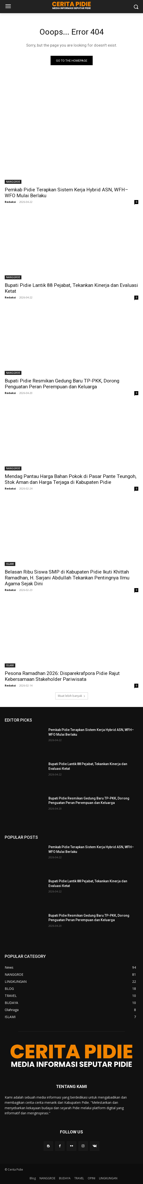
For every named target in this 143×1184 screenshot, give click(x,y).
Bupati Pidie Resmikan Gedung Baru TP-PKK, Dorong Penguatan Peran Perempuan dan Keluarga (62, 383)
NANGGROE (13, 181)
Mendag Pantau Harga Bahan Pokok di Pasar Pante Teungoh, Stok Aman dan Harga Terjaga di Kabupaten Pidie (70, 479)
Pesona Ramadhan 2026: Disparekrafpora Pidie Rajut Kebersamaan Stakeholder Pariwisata (62, 676)
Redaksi (10, 202)
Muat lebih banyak (71, 696)
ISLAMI (10, 564)
